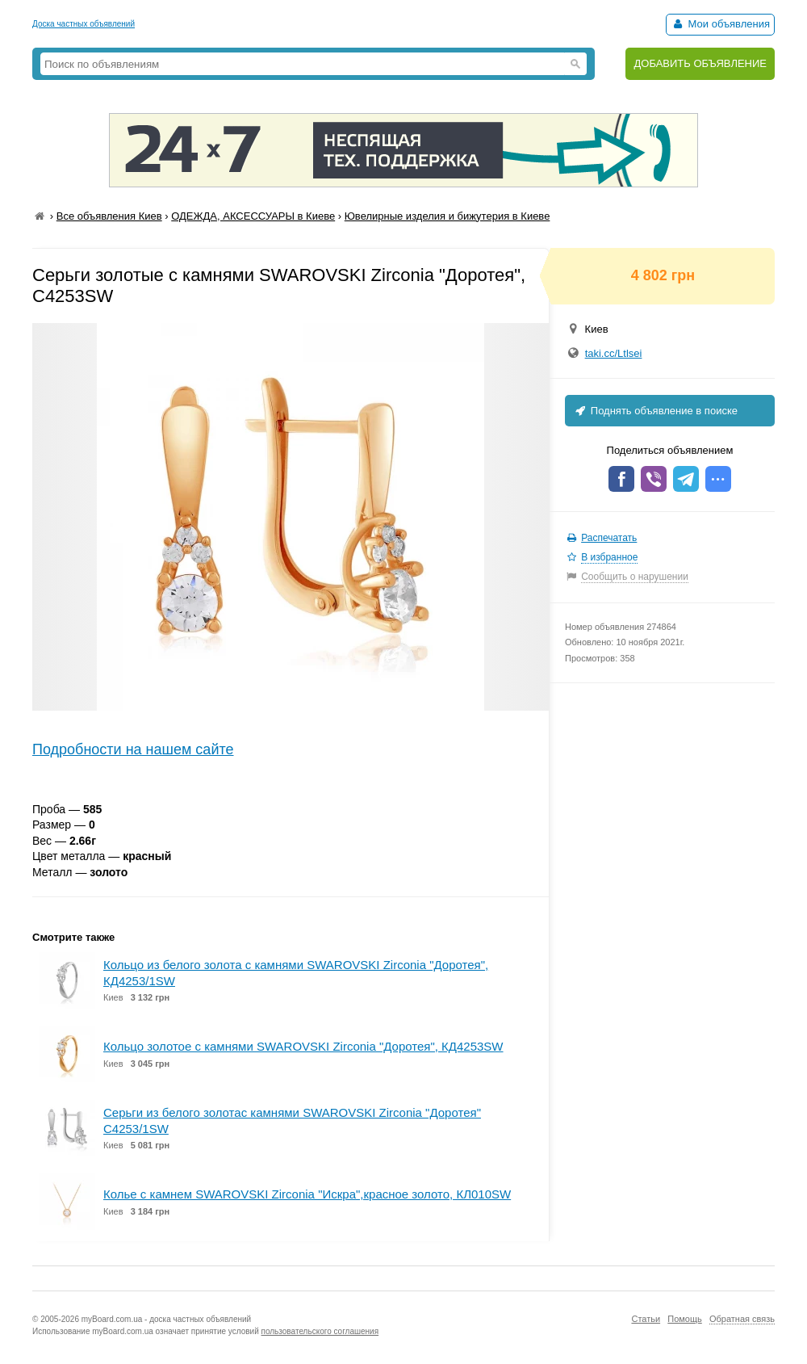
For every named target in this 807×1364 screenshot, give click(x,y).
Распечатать (609, 538)
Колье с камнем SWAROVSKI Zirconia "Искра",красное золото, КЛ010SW (307, 1194)
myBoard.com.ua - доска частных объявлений (166, 1319)
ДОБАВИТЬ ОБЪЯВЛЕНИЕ (700, 63)
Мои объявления (720, 24)
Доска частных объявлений (83, 23)
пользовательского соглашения (320, 1331)
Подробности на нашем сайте (133, 749)
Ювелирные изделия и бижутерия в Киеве (447, 216)
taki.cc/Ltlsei (613, 353)
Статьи (645, 1319)
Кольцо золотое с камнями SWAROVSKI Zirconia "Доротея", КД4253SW (303, 1046)
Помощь (684, 1319)
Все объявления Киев (109, 216)
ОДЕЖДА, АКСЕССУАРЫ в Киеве (253, 216)
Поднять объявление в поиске (655, 411)
